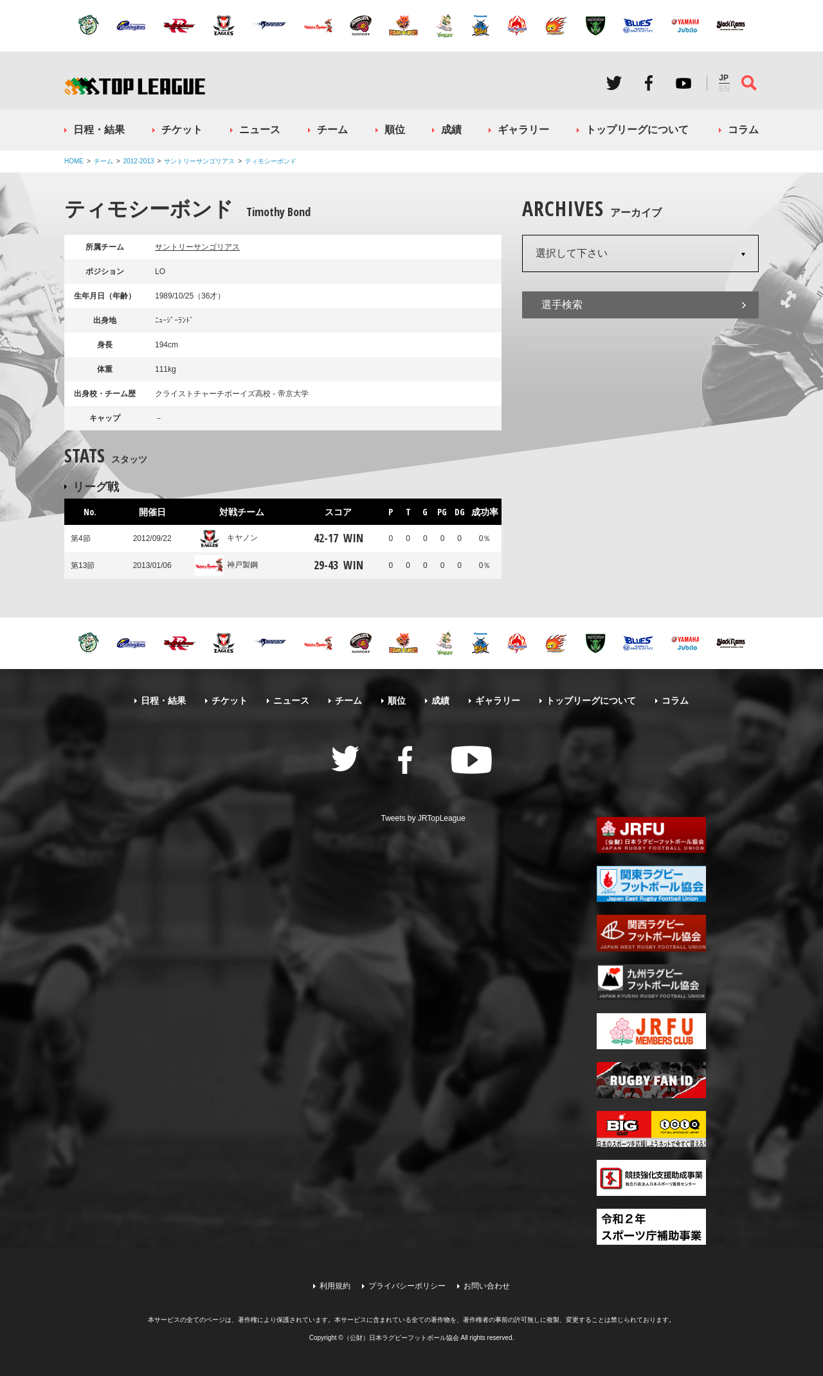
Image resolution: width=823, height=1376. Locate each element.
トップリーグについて (637, 129)
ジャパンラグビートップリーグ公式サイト (134, 86)
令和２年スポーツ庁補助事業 (651, 1227)
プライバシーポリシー (407, 1285)
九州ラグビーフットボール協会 (651, 982)
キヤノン (226, 537)
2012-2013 (138, 161)
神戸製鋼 (226, 564)
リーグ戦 (96, 486)
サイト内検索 (749, 83)
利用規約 (335, 1285)
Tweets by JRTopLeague (423, 818)
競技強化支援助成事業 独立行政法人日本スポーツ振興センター (651, 1178)
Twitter (614, 83)
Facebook (648, 83)
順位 (394, 129)
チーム (332, 129)
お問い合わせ (487, 1285)
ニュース (259, 129)
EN (724, 88)
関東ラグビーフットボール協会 (651, 884)
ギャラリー (523, 129)
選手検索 (562, 304)
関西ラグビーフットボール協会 (651, 933)
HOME (74, 161)
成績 (451, 129)
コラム (743, 129)
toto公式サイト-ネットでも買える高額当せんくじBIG (651, 1129)
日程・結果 (99, 129)
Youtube (683, 83)
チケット (182, 129)
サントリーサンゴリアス (199, 161)
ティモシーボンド (270, 161)
